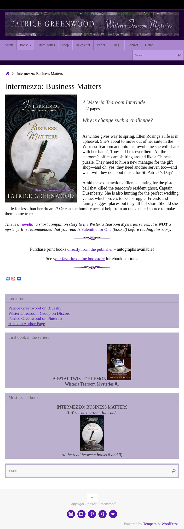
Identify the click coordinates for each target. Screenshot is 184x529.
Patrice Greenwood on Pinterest (35, 318)
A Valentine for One (94, 229)
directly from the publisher (90, 249)
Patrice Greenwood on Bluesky (35, 308)
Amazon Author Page (27, 323)
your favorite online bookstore (79, 258)
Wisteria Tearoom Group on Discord (39, 313)
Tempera (149, 524)
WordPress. (170, 524)
